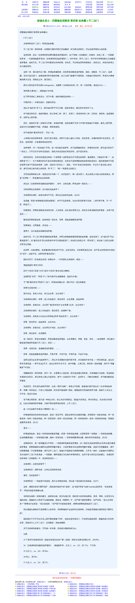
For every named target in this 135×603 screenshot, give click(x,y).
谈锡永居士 (41, 582)
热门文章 (24, 12)
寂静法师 (99, 10)
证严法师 (110, 12)
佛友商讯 (57, 4)
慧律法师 (89, 7)
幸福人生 (57, 2)
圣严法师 (110, 7)
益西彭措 (89, 12)
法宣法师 (99, 4)
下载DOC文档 (68, 26)
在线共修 (67, 2)
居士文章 (26, 16)
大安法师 (89, 4)
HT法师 (110, 10)
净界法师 (99, 7)
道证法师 (99, 2)
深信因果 (57, 12)
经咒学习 (78, 2)
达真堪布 (99, 12)
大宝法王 (89, 2)
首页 (19, 16)
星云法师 (110, 4)
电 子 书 (67, 4)
